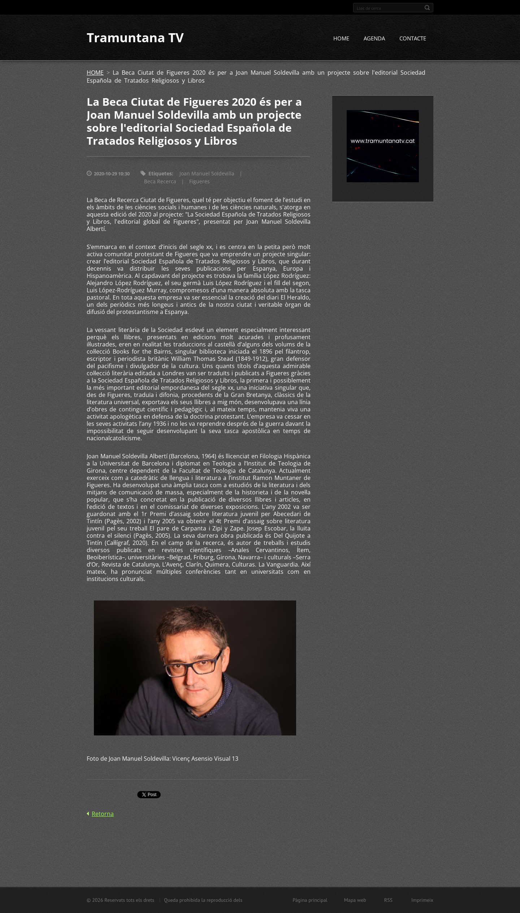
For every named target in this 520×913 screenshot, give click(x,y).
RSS (388, 900)
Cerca (427, 8)
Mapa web (355, 900)
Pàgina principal (309, 900)
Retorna (103, 814)
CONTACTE (412, 38)
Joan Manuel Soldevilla (206, 173)
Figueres (199, 181)
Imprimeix (422, 900)
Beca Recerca (160, 181)
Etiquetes (160, 173)
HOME (341, 38)
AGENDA (374, 38)
